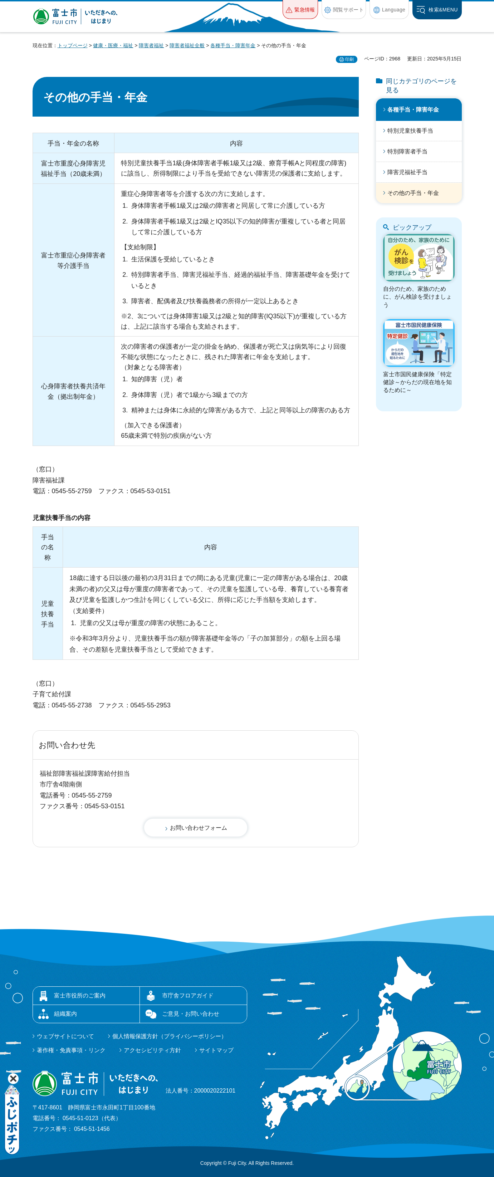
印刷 (349, 59)
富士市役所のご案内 (80, 995)
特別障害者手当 (407, 151)
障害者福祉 (151, 45)
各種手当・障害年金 (232, 45)
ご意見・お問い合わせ (190, 1014)
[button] (300, 9)
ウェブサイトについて (65, 1036)
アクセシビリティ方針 (152, 1050)
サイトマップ (216, 1050)
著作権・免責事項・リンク (71, 1050)
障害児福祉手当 (407, 172)
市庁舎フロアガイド (188, 995)
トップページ (73, 45)
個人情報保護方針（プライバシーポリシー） (169, 1036)
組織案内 (65, 1014)
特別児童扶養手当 (410, 131)
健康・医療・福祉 (113, 45)
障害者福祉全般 (187, 45)
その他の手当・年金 (413, 193)
